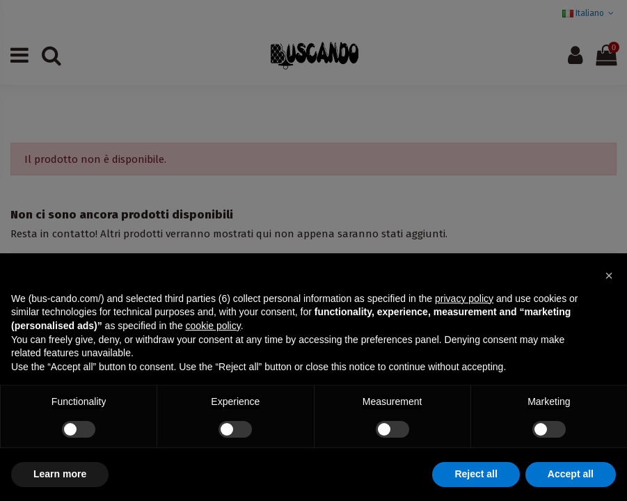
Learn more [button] (59, 473)
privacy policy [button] (464, 298)
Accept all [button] (571, 473)
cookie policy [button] (213, 325)
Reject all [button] (475, 473)
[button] (609, 275)
